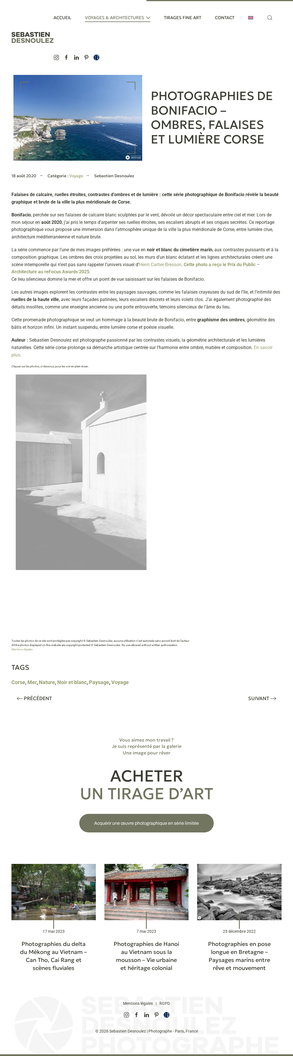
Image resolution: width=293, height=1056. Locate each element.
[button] (270, 18)
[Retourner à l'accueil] (32, 37)
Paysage (99, 682)
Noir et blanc (72, 682)
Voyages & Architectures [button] (117, 17)
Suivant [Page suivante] (262, 698)
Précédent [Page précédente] (34, 698)
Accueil (62, 17)
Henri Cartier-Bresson (160, 264)
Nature (47, 682)
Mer (32, 682)
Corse (18, 682)
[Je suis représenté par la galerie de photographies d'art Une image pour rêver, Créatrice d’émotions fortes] (96, 57)
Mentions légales (22, 649)
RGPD (164, 1003)
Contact (224, 17)
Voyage (76, 175)
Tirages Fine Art (182, 17)
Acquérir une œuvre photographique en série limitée (146, 823)
